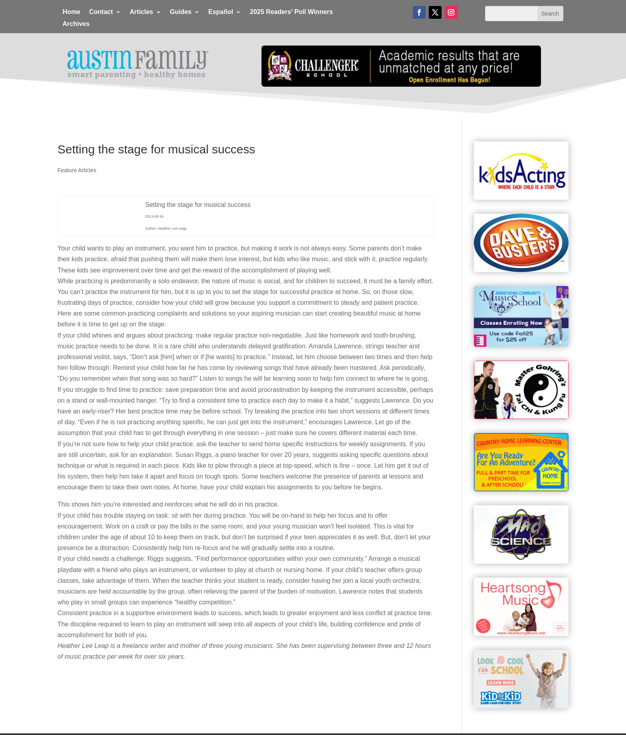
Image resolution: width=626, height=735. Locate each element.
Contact (101, 12)
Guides (181, 12)
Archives (76, 24)
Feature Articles (76, 170)
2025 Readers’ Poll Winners (291, 12)
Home (71, 12)
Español (220, 12)
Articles (141, 12)
